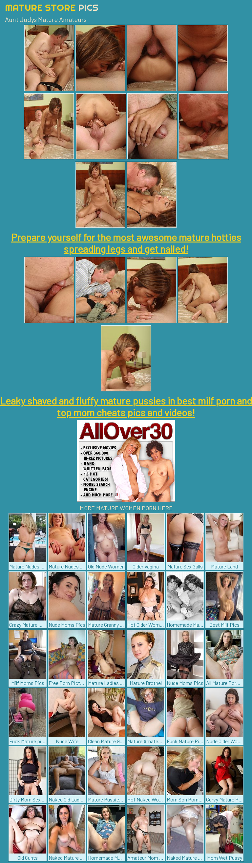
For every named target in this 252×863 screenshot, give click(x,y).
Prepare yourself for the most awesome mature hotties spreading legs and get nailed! (126, 243)
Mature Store (51, 7)
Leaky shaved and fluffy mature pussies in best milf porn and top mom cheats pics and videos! (126, 406)
